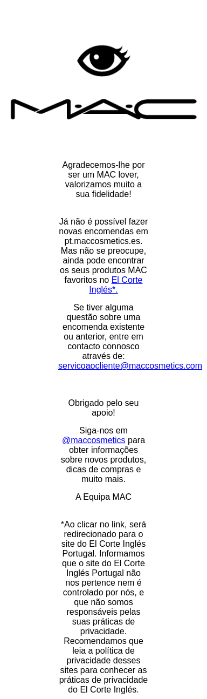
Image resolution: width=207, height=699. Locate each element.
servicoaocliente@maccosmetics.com (130, 365)
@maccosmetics (94, 440)
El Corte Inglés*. (115, 284)
